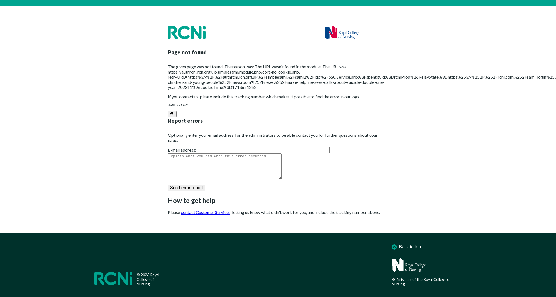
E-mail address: (182, 150)
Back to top (406, 247)
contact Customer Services (205, 218)
